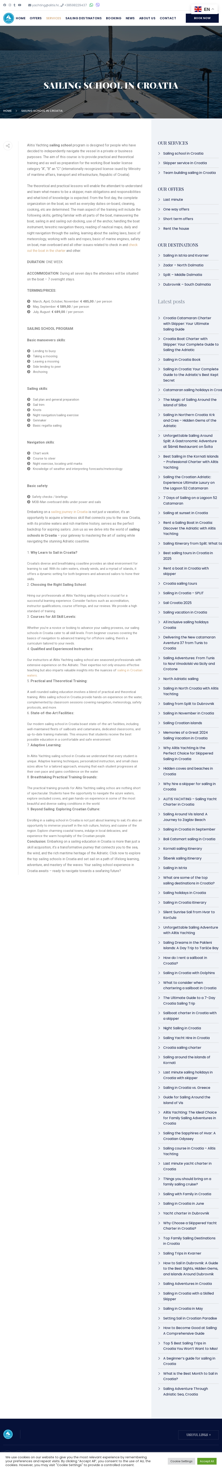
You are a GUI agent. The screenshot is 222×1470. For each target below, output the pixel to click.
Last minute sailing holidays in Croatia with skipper (188, 1075)
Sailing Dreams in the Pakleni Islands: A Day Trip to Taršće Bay (191, 945)
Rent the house (176, 228)
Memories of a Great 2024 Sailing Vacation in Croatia (185, 735)
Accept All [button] (207, 1461)
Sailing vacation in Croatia (185, 612)
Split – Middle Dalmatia (182, 274)
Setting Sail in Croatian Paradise (190, 1318)
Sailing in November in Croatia (188, 713)
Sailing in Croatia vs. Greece (186, 1087)
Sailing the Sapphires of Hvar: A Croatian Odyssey (189, 1136)
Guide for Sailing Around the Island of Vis (186, 1100)
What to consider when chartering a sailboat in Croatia (189, 985)
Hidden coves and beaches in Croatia (188, 771)
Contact (168, 18)
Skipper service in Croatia (185, 162)
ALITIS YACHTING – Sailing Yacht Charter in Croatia (190, 802)
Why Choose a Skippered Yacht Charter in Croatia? (190, 1226)
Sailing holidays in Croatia (184, 892)
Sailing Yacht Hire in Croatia (187, 1037)
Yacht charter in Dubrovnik (186, 1213)
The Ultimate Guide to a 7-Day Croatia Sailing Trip (189, 1000)
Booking (113, 18)
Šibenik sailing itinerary (182, 858)
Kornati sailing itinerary (182, 848)
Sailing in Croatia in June (183, 1203)
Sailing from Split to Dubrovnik (188, 703)
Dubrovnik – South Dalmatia (187, 284)
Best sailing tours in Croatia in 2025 (188, 555)
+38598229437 (75, 5)
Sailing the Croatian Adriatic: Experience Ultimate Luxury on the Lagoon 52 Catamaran (189, 482)
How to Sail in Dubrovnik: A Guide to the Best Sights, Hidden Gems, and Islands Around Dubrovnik (190, 1269)
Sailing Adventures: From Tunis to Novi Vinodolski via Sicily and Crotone (189, 664)
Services (53, 18)
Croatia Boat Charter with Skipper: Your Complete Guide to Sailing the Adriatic (191, 344)
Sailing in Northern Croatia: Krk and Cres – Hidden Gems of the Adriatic (189, 420)
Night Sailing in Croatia (182, 1028)
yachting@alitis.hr (45, 5)
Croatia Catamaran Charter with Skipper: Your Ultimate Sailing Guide (187, 324)
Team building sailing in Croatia (189, 172)
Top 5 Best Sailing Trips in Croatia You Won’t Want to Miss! (191, 1346)
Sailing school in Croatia (183, 153)
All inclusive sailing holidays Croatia (186, 625)
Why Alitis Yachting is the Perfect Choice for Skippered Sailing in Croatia (188, 753)
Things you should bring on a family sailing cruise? (187, 1181)
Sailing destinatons (83, 18)
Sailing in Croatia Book (182, 359)
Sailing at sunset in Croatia (185, 512)
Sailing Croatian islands (182, 722)
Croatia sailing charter (182, 1047)
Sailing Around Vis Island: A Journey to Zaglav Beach (185, 817)
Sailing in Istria (175, 867)
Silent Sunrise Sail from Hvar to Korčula (189, 915)
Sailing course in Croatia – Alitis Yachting (189, 1151)
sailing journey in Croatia (69, 512)
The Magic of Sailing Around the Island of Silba (190, 402)
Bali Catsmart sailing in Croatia (189, 839)
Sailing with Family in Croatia (187, 1194)
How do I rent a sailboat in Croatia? (185, 960)
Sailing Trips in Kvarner (182, 1253)
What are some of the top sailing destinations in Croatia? (189, 880)
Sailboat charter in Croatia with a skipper (190, 1015)
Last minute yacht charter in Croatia (187, 1166)
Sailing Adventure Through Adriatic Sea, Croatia (185, 1391)
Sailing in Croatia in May (183, 1308)
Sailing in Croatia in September (189, 829)
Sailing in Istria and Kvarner (186, 255)
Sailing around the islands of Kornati (186, 1060)
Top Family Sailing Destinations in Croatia (189, 1241)
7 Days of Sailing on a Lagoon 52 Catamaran (190, 500)
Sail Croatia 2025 (177, 602)
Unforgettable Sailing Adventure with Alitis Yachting (190, 930)
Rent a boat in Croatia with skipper (186, 571)
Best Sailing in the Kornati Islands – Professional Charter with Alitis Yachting (191, 462)
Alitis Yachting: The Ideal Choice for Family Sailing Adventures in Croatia (190, 1118)
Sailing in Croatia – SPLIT (183, 593)
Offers (36, 18)
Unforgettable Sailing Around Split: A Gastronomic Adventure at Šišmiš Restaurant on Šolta (190, 441)
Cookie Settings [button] (181, 1461)
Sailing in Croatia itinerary (184, 902)
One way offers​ (176, 209)
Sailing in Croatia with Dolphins (189, 972)
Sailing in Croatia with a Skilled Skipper (188, 1296)
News (130, 18)
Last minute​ (173, 199)
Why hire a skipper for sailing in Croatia (189, 786)
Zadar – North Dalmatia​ (183, 265)
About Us (147, 18)
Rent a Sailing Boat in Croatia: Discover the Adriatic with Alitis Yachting (189, 528)
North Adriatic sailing (180, 678)
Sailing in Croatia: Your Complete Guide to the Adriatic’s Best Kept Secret (191, 375)
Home (20, 18)
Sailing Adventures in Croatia (187, 1283)
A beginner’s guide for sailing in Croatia (189, 1361)
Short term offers (178, 218)
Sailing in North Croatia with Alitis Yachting (191, 691)
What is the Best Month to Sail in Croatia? (190, 1376)
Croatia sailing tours (180, 583)
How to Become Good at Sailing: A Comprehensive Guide (190, 1330)
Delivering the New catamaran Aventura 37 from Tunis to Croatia (189, 643)
